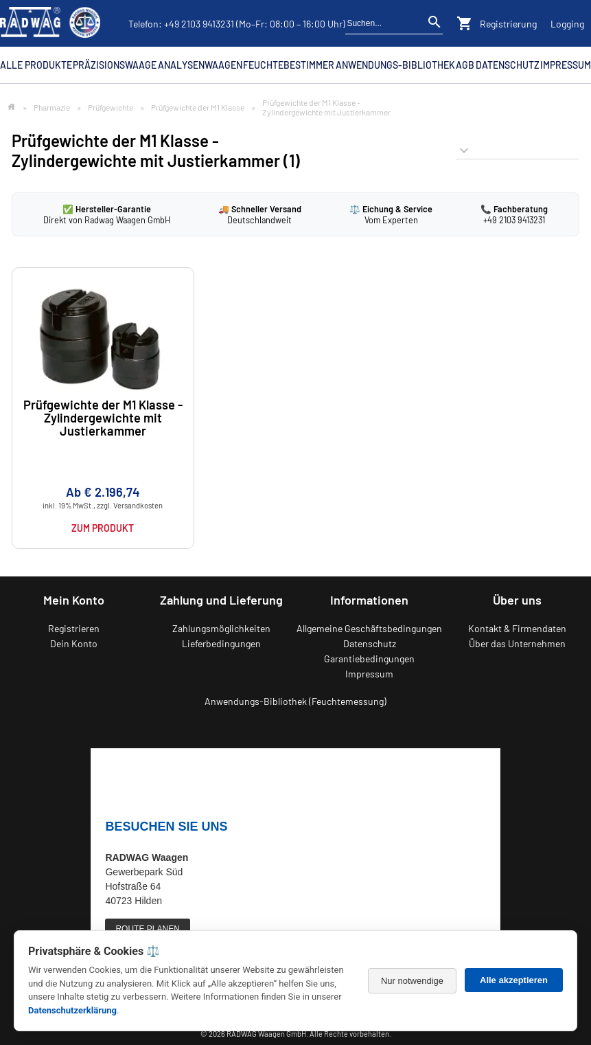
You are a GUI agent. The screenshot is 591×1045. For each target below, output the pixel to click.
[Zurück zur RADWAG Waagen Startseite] (50, 23)
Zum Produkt (102, 528)
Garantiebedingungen (369, 658)
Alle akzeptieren (514, 980)
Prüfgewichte (110, 107)
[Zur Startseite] (11, 107)
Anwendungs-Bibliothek (395, 65)
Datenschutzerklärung (72, 1010)
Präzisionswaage (115, 65)
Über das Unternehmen (517, 643)
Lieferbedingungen (221, 643)
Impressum (565, 65)
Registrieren (74, 628)
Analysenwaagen (200, 65)
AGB (465, 65)
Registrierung (508, 24)
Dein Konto (73, 643)
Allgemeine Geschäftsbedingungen (369, 628)
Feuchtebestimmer (288, 65)
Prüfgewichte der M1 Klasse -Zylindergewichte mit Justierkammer (103, 418)
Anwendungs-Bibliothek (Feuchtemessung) (295, 701)
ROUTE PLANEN (147, 929)
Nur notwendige (412, 981)
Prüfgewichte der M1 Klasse (197, 107)
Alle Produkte (36, 65)
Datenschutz (508, 65)
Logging (567, 24)
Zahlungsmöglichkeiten (221, 628)
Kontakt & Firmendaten (517, 628)
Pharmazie (52, 107)
